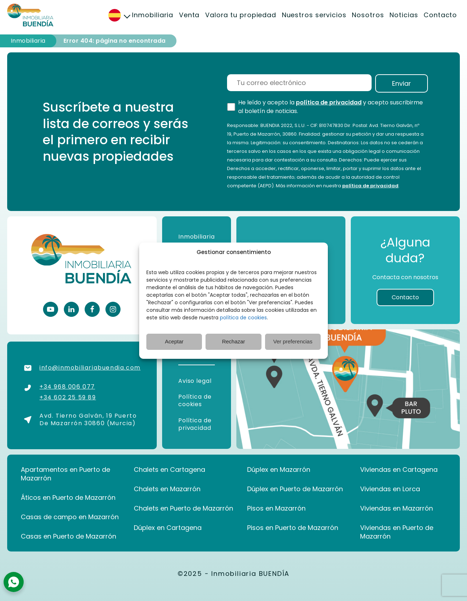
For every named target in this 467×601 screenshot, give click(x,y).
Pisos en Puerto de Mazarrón (292, 527)
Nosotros (368, 15)
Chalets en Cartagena (169, 469)
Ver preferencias (292, 341)
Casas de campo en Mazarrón (70, 517)
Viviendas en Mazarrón (396, 508)
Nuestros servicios (314, 15)
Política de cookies (195, 400)
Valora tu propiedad (240, 15)
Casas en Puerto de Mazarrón (68, 536)
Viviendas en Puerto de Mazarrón (396, 532)
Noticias (404, 15)
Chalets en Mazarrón (167, 489)
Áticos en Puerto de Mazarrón (68, 497)
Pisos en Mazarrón (276, 508)
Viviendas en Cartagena (399, 469)
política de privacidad (329, 102)
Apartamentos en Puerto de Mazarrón (65, 474)
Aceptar (174, 341)
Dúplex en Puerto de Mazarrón (295, 489)
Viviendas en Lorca (390, 489)
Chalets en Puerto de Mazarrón (183, 508)
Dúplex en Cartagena (168, 527)
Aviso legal (195, 381)
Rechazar (233, 341)
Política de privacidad (195, 424)
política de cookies (243, 317)
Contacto (440, 15)
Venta (189, 15)
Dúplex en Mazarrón (278, 469)
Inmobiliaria (152, 15)
